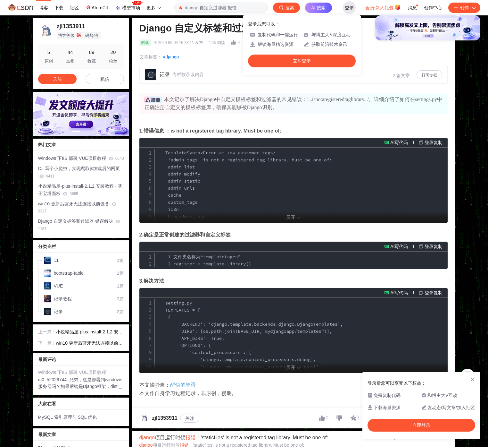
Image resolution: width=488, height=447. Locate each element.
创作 (464, 7)
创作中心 (433, 7)
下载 (58, 7)
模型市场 (128, 6)
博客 (43, 7)
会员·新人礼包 (383, 7)
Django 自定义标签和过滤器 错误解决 (79, 225)
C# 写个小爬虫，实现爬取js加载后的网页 (79, 172)
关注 (189, 418)
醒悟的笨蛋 (183, 385)
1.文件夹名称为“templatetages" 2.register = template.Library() (204, 260)
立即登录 (302, 60)
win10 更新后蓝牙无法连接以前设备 (77, 207)
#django (171, 56)
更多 (153, 7)
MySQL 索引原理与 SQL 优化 (67, 417)
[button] (76, 131)
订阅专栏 (429, 75)
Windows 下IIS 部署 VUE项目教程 (81, 158)
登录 (349, 7)
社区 (74, 7)
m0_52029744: (53, 379)
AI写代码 (399, 142)
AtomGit (96, 7)
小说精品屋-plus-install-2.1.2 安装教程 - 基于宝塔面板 (80, 190)
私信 (104, 79)
